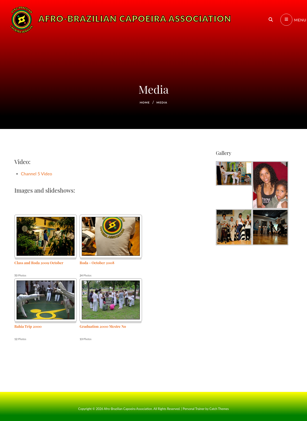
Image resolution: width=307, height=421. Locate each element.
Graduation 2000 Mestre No (103, 326)
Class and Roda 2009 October (38, 262)
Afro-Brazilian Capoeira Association (134, 25)
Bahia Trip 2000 (28, 326)
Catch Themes (219, 409)
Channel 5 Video (36, 173)
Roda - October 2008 (97, 262)
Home (145, 102)
